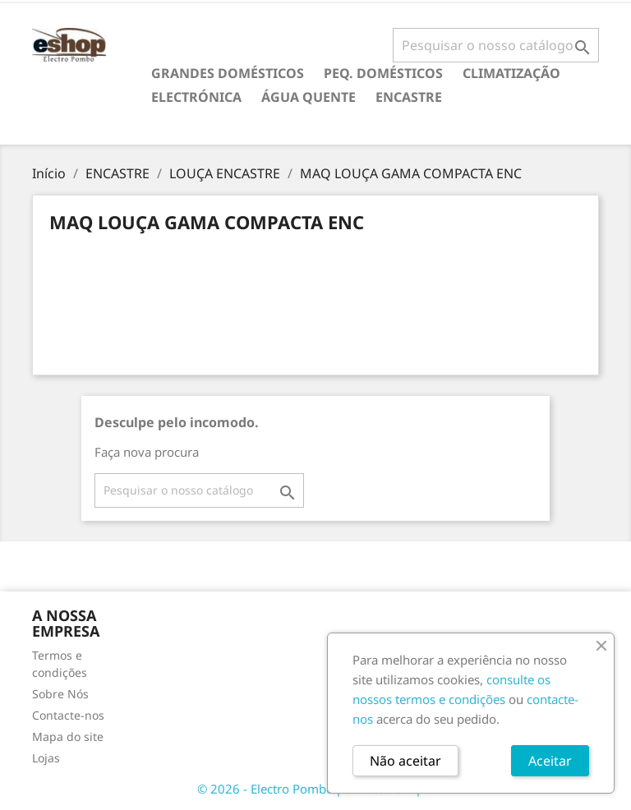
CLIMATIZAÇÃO (511, 73)
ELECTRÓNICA (196, 97)
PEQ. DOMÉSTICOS (383, 73)
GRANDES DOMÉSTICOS (227, 73)
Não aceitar (405, 761)
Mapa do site (68, 736)
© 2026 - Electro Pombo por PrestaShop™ (315, 788)
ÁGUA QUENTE (308, 97)
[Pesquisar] (496, 45)
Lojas (46, 758)
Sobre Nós (60, 694)
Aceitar (550, 761)
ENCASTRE (408, 97)
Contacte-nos (68, 715)
